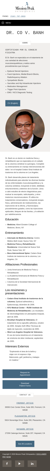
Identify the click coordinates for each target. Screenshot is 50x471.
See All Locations (25, 444)
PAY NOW (7, 457)
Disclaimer (41, 454)
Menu (6, 23)
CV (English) (13, 103)
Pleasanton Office (25, 416)
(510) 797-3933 (17, 16)
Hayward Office (25, 429)
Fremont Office (25, 403)
